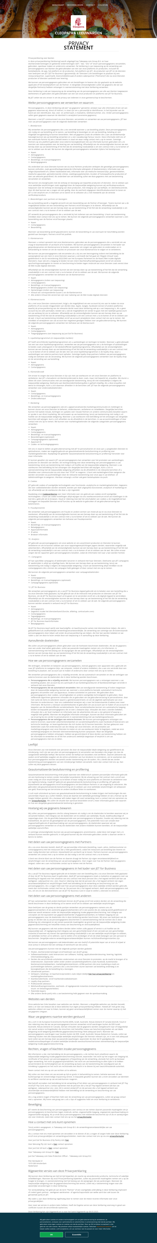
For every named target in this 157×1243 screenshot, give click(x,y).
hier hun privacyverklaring (99, 974)
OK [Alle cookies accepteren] (51, 1235)
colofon (103, 5)
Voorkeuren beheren (104, 1226)
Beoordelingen (75, 5)
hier (67, 1140)
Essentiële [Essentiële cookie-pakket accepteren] (76, 1235)
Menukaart (58, 5)
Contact (90, 5)
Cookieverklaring (50, 494)
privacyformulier (39, 800)
